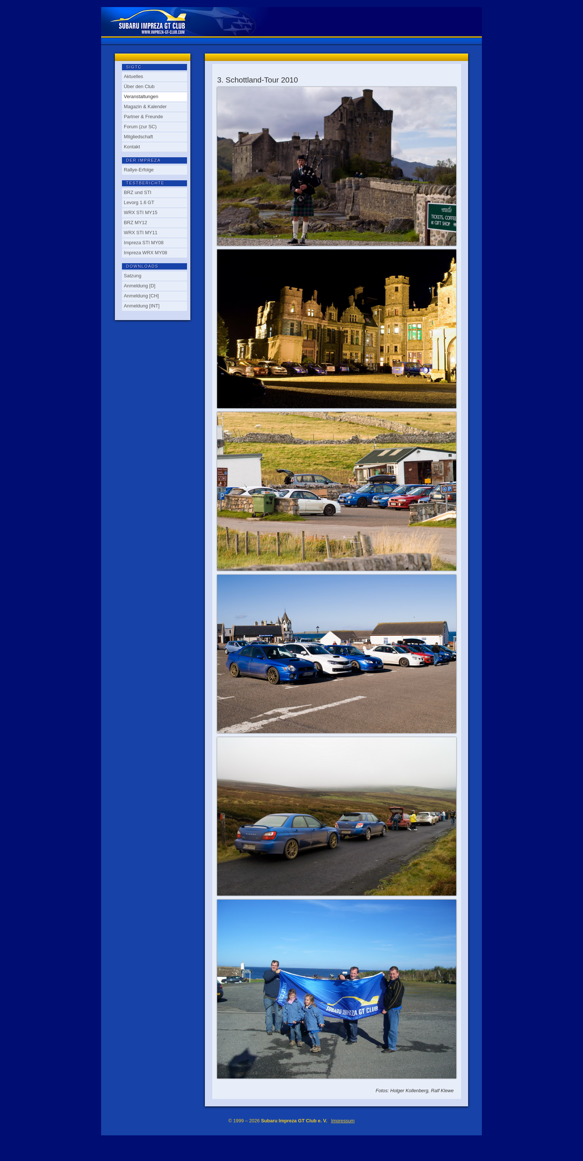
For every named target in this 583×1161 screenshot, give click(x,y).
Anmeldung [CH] (141, 296)
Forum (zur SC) (140, 126)
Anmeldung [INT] (142, 306)
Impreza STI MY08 (144, 242)
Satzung (132, 275)
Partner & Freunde (143, 116)
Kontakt (132, 146)
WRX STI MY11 (140, 232)
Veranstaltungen (141, 96)
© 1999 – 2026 (277, 1120)
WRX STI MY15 (140, 212)
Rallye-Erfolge (139, 169)
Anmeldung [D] (139, 285)
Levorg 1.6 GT (139, 202)
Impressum (342, 1120)
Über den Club (139, 86)
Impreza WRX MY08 (145, 252)
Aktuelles (133, 76)
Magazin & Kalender (145, 106)
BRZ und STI (137, 192)
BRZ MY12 (135, 222)
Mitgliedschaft (138, 136)
